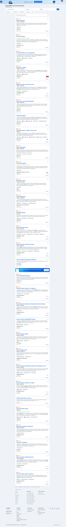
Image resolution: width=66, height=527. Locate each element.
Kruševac (16, 501)
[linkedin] (56, 508)
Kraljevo (16, 502)
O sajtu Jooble (19, 509)
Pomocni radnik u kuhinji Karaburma (25, 457)
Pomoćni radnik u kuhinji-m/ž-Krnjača (25, 244)
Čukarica (16, 497)
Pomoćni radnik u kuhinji (22, 227)
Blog (38, 511)
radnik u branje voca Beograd (31, 496)
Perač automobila (20, 20)
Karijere (18, 515)
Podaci (18, 512)
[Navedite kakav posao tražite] (15, 9)
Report (47, 47)
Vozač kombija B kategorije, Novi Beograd (26, 259)
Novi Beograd (17, 495)
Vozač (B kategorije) (21, 163)
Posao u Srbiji (19, 518)
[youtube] (59, 508)
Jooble (59, 524)
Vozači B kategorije (21, 115)
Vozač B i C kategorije (21, 442)
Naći (58, 9)
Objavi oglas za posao (38, 1)
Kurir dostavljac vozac (21, 350)
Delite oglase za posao (30, 509)
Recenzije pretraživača (41, 512)
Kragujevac (16, 496)
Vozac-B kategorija (21, 147)
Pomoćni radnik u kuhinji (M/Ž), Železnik (25, 319)
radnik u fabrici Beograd (30, 494)
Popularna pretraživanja (41, 509)
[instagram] (52, 508)
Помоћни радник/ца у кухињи (23, 398)
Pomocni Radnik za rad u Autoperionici (25, 52)
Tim (17, 511)
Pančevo (16, 500)
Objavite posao (29, 511)
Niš (15, 494)
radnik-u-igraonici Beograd (30, 495)
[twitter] (54, 508)
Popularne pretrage (19, 489)
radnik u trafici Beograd (30, 497)
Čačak (16, 503)
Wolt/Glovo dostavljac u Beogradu (24, 426)
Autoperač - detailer (21, 67)
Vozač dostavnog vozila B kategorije (25, 101)
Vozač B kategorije (20, 196)
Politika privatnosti (23, 524)
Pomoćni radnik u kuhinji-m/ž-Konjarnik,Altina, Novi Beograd (30, 304)
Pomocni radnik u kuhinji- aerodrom (24, 474)
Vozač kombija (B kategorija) (23, 275)
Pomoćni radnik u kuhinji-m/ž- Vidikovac (26, 288)
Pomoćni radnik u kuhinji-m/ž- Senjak (25, 382)
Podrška (18, 516)
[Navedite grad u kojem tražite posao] (34, 9)
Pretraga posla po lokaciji (41, 494)
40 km (41, 9)
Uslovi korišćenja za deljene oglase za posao (12, 524)
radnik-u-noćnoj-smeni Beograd (31, 501)
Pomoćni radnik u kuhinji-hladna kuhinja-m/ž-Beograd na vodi (31, 366)
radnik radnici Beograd (30, 502)
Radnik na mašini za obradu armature (25, 84)
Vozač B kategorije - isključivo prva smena (26, 130)
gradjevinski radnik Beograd (30, 500)
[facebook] (50, 508)
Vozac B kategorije (20, 212)
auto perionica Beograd (30, 503)
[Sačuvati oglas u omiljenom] (48, 19)
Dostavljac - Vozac (20, 180)
